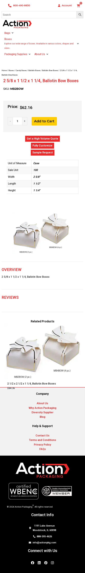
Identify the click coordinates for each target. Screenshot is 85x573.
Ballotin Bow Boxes (50, 70)
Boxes (11, 70)
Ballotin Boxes (34, 70)
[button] (12, 32)
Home (4, 70)
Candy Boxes (21, 70)
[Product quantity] (17, 121)
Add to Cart (44, 121)
